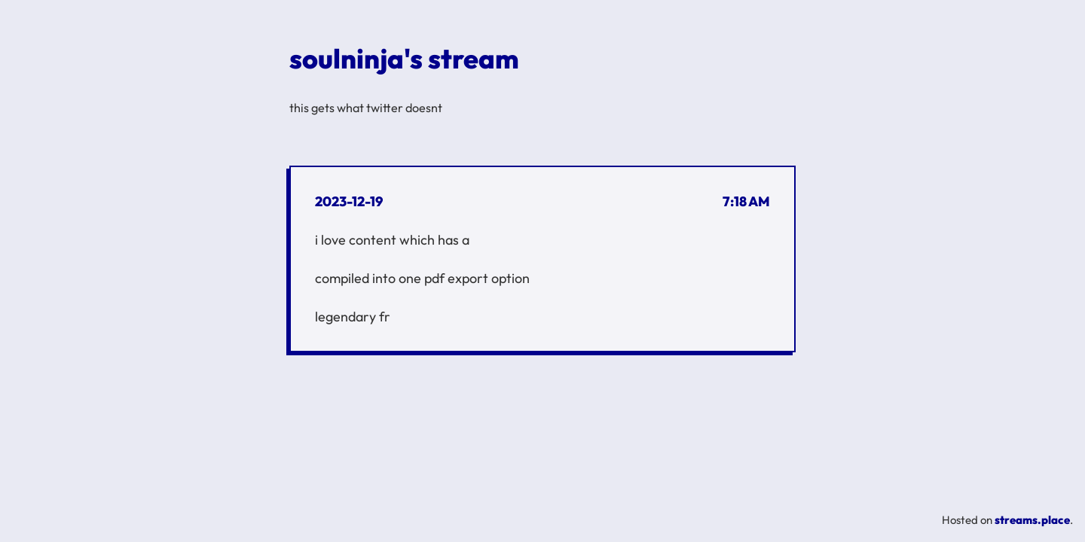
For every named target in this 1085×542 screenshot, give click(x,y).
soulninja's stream (404, 58)
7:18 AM (746, 201)
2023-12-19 (349, 201)
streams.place (1032, 520)
